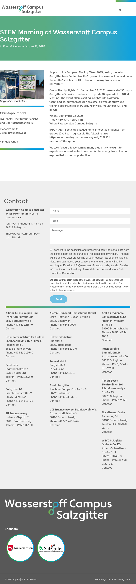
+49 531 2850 (118, 400)
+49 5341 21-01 (23, 400)
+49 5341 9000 (67, 324)
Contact (10, 328)
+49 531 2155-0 (23, 352)
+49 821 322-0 (24, 376)
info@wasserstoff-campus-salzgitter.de (96, 265)
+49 (60, 372)
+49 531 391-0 (24, 425)
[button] (110, 8)
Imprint (16, 579)
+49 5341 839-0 (67, 397)
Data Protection (29, 579)
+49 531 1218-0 (23, 324)
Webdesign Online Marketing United (113, 579)
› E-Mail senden (9, 141)
